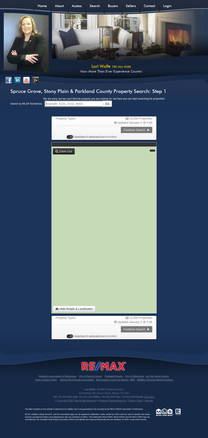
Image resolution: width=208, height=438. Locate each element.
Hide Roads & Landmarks (74, 309)
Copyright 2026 (65, 400)
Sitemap (149, 400)
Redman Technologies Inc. (113, 400)
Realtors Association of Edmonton (58, 376)
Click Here (149, 397)
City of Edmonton (134, 376)
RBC (132, 380)
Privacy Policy (136, 400)
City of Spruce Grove (90, 376)
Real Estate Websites (85, 400)
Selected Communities (87, 137)
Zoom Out (64, 151)
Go (107, 103)
